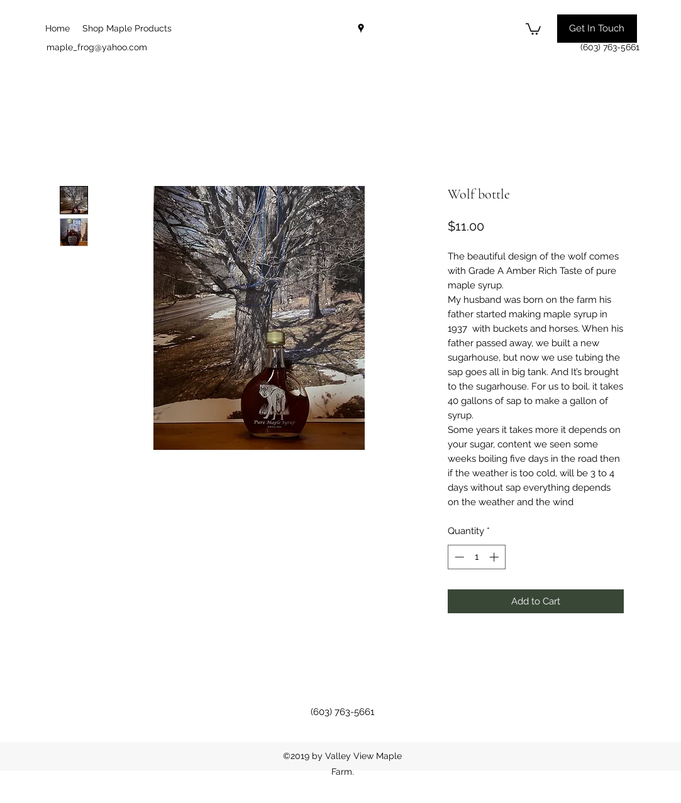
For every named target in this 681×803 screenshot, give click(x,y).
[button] (533, 28)
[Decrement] (458, 557)
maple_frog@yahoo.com (97, 47)
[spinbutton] (476, 557)
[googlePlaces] (361, 28)
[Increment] (495, 557)
